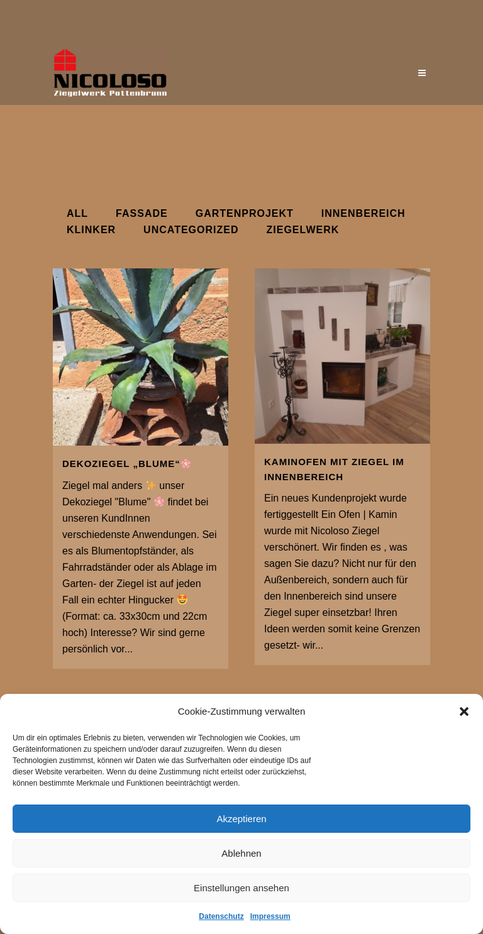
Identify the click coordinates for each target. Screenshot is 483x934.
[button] (464, 711)
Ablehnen (241, 853)
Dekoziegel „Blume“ (126, 463)
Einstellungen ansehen (241, 887)
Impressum (270, 916)
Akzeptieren (241, 818)
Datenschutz (221, 916)
